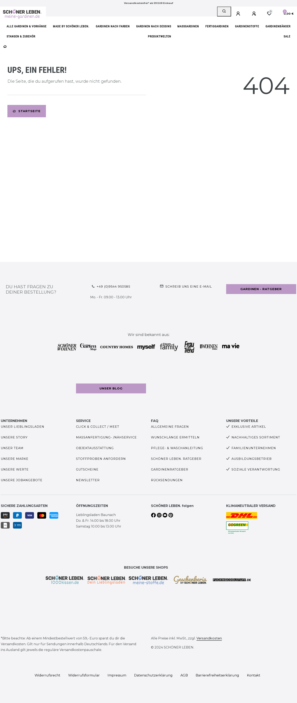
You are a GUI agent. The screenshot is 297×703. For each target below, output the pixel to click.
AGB (184, 675)
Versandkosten (209, 638)
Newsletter (88, 480)
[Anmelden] (238, 14)
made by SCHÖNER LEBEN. (71, 26)
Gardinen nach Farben (113, 26)
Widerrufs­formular (84, 675)
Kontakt (253, 675)
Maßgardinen (188, 26)
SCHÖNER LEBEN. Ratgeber (176, 459)
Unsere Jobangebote (21, 480)
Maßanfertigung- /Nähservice (106, 437)
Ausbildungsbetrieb (252, 459)
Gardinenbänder (277, 26)
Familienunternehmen (254, 448)
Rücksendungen (167, 480)
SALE (287, 36)
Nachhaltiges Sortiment (256, 437)
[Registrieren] (254, 14)
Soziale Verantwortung (256, 469)
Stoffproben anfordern (101, 459)
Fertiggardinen (217, 26)
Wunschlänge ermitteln (175, 437)
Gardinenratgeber (169, 469)
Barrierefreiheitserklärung (217, 675)
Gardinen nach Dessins (153, 26)
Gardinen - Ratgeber (261, 289)
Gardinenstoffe (247, 26)
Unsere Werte (15, 469)
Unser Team (12, 448)
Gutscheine (87, 469)
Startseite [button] (27, 111)
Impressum (117, 675)
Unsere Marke (14, 459)
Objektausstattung (95, 448)
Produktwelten (159, 36)
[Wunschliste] (269, 14)
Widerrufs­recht (47, 675)
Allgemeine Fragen (170, 427)
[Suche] (224, 11)
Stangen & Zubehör (21, 36)
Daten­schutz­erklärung (153, 675)
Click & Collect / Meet (97, 427)
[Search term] (131, 11)
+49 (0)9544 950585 (113, 286)
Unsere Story (14, 437)
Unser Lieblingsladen (22, 427)
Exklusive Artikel (249, 427)
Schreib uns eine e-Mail (188, 286)
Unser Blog (111, 388)
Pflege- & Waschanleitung (177, 448)
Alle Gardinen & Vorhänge (27, 26)
